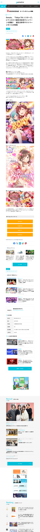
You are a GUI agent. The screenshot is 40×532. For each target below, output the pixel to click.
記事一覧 (3, 6)
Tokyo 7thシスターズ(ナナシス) (11, 31)
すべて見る (20, 264)
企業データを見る (20, 368)
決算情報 (36, 6)
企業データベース (11, 6)
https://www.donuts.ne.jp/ (18, 310)
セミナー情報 (28, 6)
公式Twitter (20, 234)
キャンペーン (9, 14)
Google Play (20, 225)
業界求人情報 (20, 6)
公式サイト (20, 230)
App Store (20, 221)
